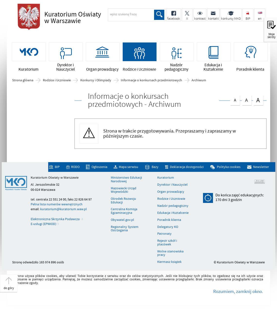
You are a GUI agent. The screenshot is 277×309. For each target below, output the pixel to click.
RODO (75, 167)
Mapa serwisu (128, 167)
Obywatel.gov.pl (122, 220)
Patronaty (164, 233)
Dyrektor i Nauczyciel (172, 184)
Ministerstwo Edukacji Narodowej (126, 179)
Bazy (155, 167)
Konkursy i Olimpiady (95, 80)
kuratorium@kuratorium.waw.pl (63, 209)
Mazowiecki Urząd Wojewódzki (123, 190)
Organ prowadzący (170, 191)
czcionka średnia (246, 99)
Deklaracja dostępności (186, 167)
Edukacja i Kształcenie (173, 213)
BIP (57, 167)
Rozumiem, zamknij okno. (238, 291)
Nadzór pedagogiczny (172, 206)
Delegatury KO (167, 227)
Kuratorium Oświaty (86, 18)
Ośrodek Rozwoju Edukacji (123, 200)
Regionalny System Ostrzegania (124, 228)
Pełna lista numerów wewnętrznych (57, 204)
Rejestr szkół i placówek (167, 242)
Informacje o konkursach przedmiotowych (151, 80)
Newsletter (261, 167)
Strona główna (22, 80)
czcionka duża (258, 99)
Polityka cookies (228, 167)
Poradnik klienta (169, 220)
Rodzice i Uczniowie (57, 80)
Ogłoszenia (99, 167)
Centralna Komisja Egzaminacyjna (124, 211)
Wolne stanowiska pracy (170, 253)
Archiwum (199, 80)
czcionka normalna (235, 99)
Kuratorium (165, 177)
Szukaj (159, 15)
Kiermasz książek (169, 262)
